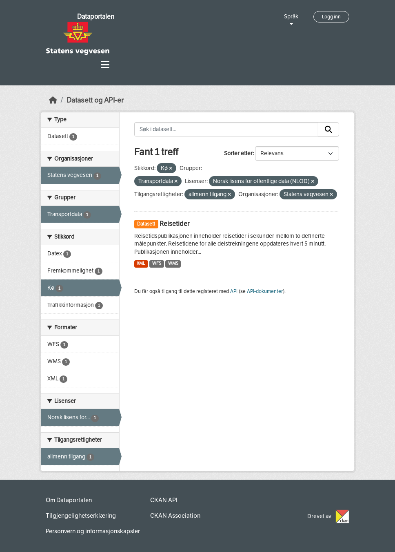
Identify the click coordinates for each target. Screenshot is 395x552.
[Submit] (328, 129)
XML (141, 263)
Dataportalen (95, 16)
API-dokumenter (265, 291)
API (233, 291)
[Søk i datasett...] (226, 129)
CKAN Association (175, 515)
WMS (173, 263)
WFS (156, 263)
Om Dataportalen (69, 500)
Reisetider (174, 224)
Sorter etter (238, 153)
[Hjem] (53, 100)
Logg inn (331, 17)
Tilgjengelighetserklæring (81, 515)
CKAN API (164, 500)
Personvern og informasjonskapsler (93, 531)
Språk (291, 16)
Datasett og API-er (95, 100)
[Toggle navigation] (105, 65)
